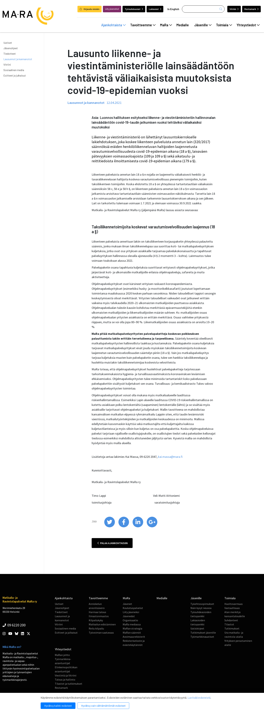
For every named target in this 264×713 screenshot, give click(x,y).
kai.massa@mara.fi (170, 457)
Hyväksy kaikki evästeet (58, 705)
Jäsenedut (129, 616)
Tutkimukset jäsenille (203, 632)
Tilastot (229, 624)
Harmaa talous (97, 612)
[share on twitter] (110, 526)
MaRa (166, 25)
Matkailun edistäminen (102, 624)
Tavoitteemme (143, 25)
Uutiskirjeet (197, 628)
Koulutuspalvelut (133, 608)
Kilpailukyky (96, 620)
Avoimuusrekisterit (134, 636)
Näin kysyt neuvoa (200, 608)
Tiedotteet (9, 53)
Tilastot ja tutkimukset (68, 683)
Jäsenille (203, 25)
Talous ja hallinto (65, 679)
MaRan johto (62, 655)
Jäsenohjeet (10, 48)
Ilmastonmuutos (99, 616)
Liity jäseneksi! (112, 9)
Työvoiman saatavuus (101, 632)
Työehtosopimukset (202, 604)
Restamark (251, 9)
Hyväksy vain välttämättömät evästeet (103, 705)
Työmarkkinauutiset (202, 636)
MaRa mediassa (132, 624)
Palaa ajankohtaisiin (112, 543)
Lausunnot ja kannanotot (17, 59)
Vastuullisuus (232, 608)
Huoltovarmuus (233, 604)
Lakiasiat (155, 9)
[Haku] (203, 9)
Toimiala (224, 25)
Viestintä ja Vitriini (65, 675)
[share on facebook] (124, 526)
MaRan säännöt (132, 632)
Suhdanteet (231, 620)
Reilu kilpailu (96, 628)
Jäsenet (127, 604)
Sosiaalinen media (13, 70)
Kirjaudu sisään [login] (89, 9)
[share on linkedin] (138, 526)
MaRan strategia (132, 628)
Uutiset (7, 42)
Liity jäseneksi (131, 612)
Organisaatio (130, 620)
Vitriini (234, 9)
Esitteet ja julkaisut (14, 75)
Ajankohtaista (113, 25)
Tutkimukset (231, 628)
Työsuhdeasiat (134, 9)
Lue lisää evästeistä (199, 697)
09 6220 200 (14, 625)
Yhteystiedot (248, 25)
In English (173, 9)
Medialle (182, 25)
